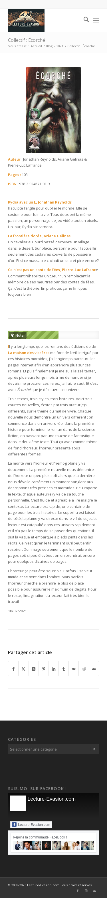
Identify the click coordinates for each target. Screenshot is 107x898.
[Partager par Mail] (94, 668)
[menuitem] (83, 20)
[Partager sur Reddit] (83, 668)
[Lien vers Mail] (94, 891)
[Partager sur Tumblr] (63, 668)
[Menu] (96, 20)
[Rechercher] (83, 20)
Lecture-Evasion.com (51, 799)
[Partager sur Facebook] (13, 668)
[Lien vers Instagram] (86, 891)
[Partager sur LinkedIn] (53, 668)
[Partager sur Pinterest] (44, 668)
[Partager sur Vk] (73, 668)
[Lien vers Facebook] (77, 891)
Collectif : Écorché (26, 40)
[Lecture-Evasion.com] (44, 20)
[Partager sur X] (23, 668)
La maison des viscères (28, 352)
